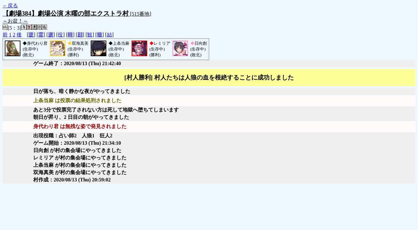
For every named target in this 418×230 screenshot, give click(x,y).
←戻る (10, 5)
